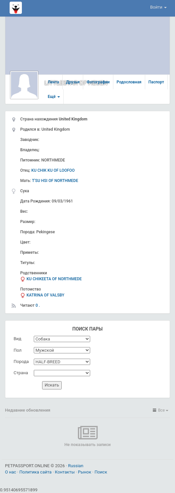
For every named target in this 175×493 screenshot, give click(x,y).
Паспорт (156, 82)
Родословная (129, 82)
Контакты (65, 472)
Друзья (73, 82)
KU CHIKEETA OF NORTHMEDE (54, 279)
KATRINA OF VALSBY (45, 295)
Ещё (54, 96)
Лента (53, 82)
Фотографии (98, 82)
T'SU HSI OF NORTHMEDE (55, 180)
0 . (37, 305)
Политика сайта (36, 472)
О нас (11, 472)
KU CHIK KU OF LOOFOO (53, 170)
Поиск (100, 472)
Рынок (85, 472)
